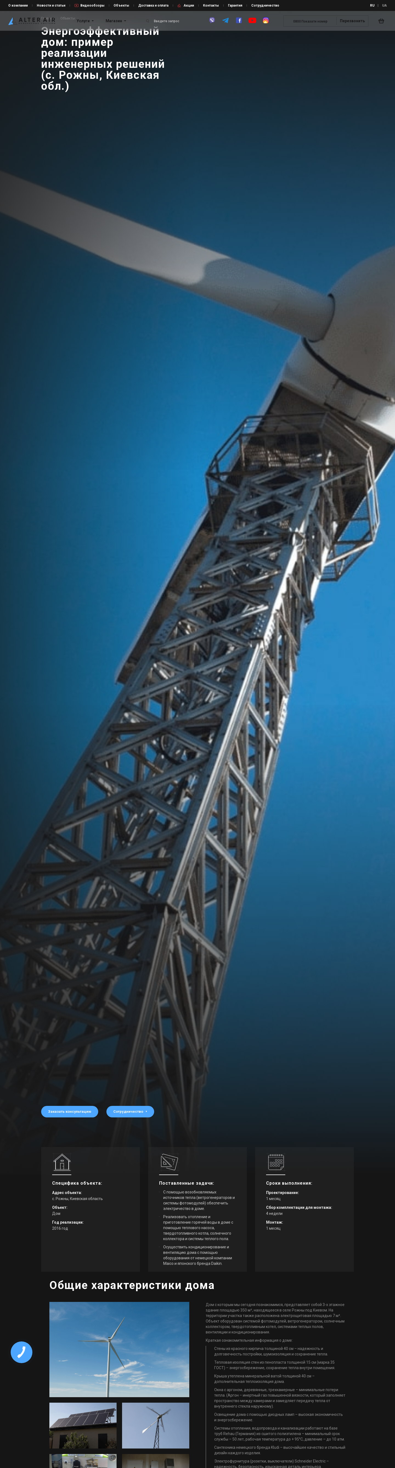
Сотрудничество (265, 5)
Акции (189, 5)
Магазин (114, 21)
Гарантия (235, 5)
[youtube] (252, 23)
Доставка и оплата (153, 5)
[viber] (212, 23)
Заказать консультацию (69, 1111)
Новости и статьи (51, 5)
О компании (18, 5)
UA (384, 5)
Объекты (121, 5)
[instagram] (266, 23)
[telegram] (225, 23)
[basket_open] (383, 21)
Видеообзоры (92, 5)
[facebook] (239, 23)
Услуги (83, 21)
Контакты (211, 5)
